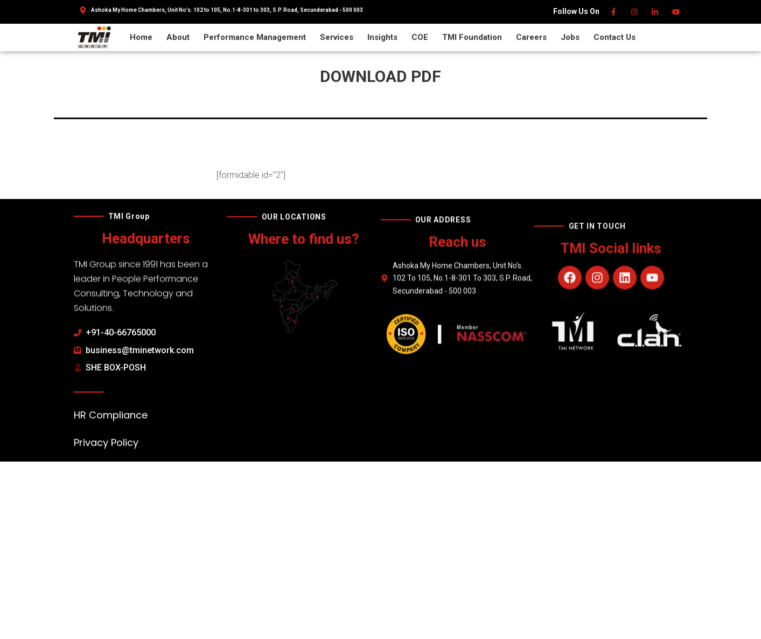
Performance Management (255, 37)
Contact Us (615, 37)
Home (141, 37)
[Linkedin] (656, 12)
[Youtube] (676, 12)
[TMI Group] (94, 37)
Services (336, 37)
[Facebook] (614, 12)
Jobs (570, 37)
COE (419, 37)
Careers (531, 37)
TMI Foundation (472, 37)
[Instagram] (635, 12)
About (178, 37)
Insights (382, 37)
